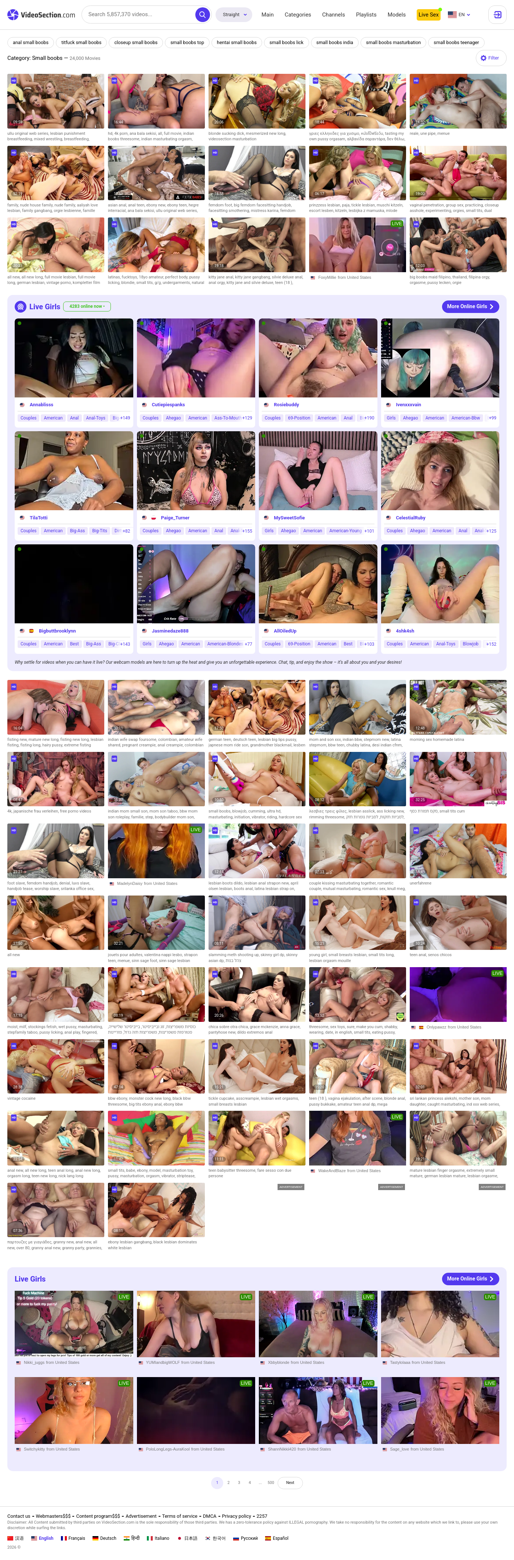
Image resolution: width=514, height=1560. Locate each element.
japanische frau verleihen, (37, 811)
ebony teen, (178, 205)
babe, (131, 1170)
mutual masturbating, (342, 888)
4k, (10, 811)
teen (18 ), (284, 282)
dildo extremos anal (254, 1032)
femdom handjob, (43, 883)
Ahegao (173, 417)
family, (13, 205)
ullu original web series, (28, 133)
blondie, (129, 282)
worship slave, (48, 888)
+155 (247, 530)
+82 (126, 530)
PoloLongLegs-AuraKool (168, 1449)
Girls (391, 417)
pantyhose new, (223, 1032)
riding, (273, 817)
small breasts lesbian (228, 1104)
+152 (491, 643)
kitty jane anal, (222, 277)
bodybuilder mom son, (175, 817)
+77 (248, 643)
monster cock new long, (151, 1098)
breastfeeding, (77, 139)
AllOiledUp (285, 630)
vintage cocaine (21, 1098)
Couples (28, 417)
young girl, (319, 954)
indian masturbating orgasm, (167, 139)
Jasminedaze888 (170, 630)
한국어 (215, 1538)
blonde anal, (395, 1098)
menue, (124, 960)
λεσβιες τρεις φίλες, (328, 811)
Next (298, 1484)
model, (156, 1170)
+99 (492, 418)
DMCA (210, 1516)
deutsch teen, (245, 739)
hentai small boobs (239, 42)
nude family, (65, 205)
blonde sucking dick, (227, 133)
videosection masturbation (232, 139)
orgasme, (418, 282)
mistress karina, (265, 210)
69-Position (299, 417)
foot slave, (17, 883)
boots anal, (244, 888)
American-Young (345, 530)
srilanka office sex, (77, 888)
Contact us (18, 1516)
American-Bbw (466, 417)
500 (274, 1484)
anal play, (73, 1032)
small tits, (475, 210)
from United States (354, 277)
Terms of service (180, 1516)
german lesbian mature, (446, 1176)
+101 (369, 530)
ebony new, (156, 205)
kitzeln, (342, 210)
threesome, (319, 1026)
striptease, (186, 1176)
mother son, (470, 1098)
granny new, (64, 1242)
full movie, (173, 133)
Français (73, 1538)
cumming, (257, 811)
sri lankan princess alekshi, (434, 1098)
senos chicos (440, 954)
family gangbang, (38, 210)
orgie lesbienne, (68, 210)
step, (150, 817)
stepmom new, (377, 739)
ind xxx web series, (483, 1104)
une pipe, (428, 133)
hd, (111, 133)
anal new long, (88, 1170)
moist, (13, 1026)
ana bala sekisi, (144, 133)
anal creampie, (171, 745)
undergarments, (177, 282)
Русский (245, 1538)
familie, (138, 817)
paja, (346, 205)
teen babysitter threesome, (233, 1170)
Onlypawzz (436, 1027)
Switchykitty (34, 1449)
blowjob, (240, 811)
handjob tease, (21, 888)
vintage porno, (59, 282)
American (53, 417)
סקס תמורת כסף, (424, 811)
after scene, (373, 1098)
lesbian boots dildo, (226, 883)
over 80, (23, 1248)
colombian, (168, 739)
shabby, (391, 1026)
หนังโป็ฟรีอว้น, (373, 133)
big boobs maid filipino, (431, 277)
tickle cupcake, (222, 1098)
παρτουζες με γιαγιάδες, (30, 1242)
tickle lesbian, (364, 205)
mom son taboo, (164, 811)
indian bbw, (353, 739)
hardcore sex (290, 817)
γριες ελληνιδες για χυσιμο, (335, 133)
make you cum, (370, 1026)
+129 (247, 418)
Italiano (158, 1538)
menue (443, 133)
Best (74, 643)
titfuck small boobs (82, 42)
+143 (125, 643)
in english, (344, 1032)
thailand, (460, 277)
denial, (65, 883)
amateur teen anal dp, (357, 1104)
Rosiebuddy (286, 404)
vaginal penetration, (428, 205)
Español (277, 1538)
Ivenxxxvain (408, 404)
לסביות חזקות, (390, 817)
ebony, (143, 1170)
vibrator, (259, 817)
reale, (415, 133)
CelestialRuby (411, 517)
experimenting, (439, 210)
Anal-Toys (95, 417)
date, (330, 1032)
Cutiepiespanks (168, 404)
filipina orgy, (479, 277)
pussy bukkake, (323, 1104)
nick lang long (70, 1176)
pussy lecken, (439, 282)
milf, (23, 1026)
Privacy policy (236, 1516)
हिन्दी (132, 1538)
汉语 (15, 1538)
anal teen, (137, 205)
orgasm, (154, 1176)
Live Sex (429, 14)
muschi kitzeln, (390, 205)
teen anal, (419, 954)
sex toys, (338, 1026)
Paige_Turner (175, 517)
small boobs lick (289, 42)
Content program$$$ (98, 1516)
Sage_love (399, 1449)
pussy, (114, 1176)
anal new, (16, 1170)
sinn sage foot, (145, 960)
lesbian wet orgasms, (280, 1098)
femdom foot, (221, 205)
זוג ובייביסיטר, (152, 1026)
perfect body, (177, 277)
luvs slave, (81, 883)
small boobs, (220, 811)
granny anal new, (46, 1248)
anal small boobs (31, 42)
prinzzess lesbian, (325, 205)
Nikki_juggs (34, 1363)
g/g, (159, 282)
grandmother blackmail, (271, 745)
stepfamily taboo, (23, 1032)
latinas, (115, 277)
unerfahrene (420, 883)
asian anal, (118, 205)
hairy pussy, (53, 745)
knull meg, (396, 888)
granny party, (74, 1248)
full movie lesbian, (61, 277)
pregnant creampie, (140, 745)
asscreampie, (248, 1098)
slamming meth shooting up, (235, 954)
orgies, (459, 210)
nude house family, (37, 205)
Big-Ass (77, 530)
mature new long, (44, 739)
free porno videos (75, 811)
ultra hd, (274, 811)
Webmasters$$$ (53, 1516)
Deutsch (104, 1538)
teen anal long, (61, 1170)
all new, (14, 277)
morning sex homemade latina (437, 739)
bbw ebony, (118, 1098)
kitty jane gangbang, (253, 277)
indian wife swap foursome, (133, 739)
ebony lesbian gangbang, (130, 1242)
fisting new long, (75, 739)
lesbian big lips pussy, (277, 739)
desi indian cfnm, (387, 745)
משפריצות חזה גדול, (139, 1032)
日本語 (187, 1538)
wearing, (317, 1032)
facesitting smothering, (230, 210)
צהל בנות (233, 960)
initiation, (242, 817)
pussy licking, (51, 1032)
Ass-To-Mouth (228, 417)
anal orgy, (218, 282)
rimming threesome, (327, 817)
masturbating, (221, 817)
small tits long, (381, 954)
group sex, (455, 205)
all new (13, 954)
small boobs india (338, 42)
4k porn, (122, 133)
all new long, (32, 277)
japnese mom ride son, (229, 745)
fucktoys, (130, 277)
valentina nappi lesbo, (164, 954)
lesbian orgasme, (482, 1176)
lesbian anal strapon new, (267, 883)
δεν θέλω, (396, 139)
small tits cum (452, 811)
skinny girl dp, (273, 954)
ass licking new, (391, 811)
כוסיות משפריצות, (180, 1026)
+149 (125, 418)
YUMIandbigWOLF (163, 1363)
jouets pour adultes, (126, 954)
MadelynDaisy (129, 883)
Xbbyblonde (278, 1363)
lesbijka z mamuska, (367, 210)
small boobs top (189, 42)
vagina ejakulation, (345, 1098)
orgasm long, (19, 1176)
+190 (369, 418)
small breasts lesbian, (349, 954)
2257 (262, 1516)
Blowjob (471, 643)
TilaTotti (38, 517)
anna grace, (290, 1026)
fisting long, (32, 745)
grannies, (94, 1248)
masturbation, (133, 1176)
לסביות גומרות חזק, (375, 817)
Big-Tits (99, 530)
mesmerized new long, (266, 133)
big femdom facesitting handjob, (263, 205)
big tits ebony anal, (146, 1104)
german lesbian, (31, 282)
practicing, (475, 205)
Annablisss (41, 404)
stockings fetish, (43, 1026)
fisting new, (18, 739)
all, (161, 133)
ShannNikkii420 (282, 1449)
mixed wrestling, (49, 139)
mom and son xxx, (326, 739)
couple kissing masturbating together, (343, 883)
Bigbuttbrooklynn (57, 630)
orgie (456, 282)
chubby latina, (359, 745)
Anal (74, 417)
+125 (491, 530)
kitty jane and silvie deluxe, (251, 282)
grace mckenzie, (265, 1026)
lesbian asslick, (362, 811)
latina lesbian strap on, (275, 888)
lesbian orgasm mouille (330, 960)
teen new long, (45, 1176)
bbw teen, (337, 745)
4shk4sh (405, 630)
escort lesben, (322, 210)
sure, (351, 1026)
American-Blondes (225, 643)
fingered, (89, 1032)
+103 (369, 643)
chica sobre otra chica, (229, 1026)
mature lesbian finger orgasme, (438, 1170)
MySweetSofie (289, 517)
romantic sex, (374, 888)
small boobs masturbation (398, 42)
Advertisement (141, 1516)
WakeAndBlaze (332, 1170)
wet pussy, (68, 1026)
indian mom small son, (128, 811)
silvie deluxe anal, (287, 277)
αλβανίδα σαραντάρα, (367, 139)
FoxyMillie (327, 277)
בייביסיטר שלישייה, (124, 1026)
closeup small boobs (137, 42)
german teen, (221, 739)
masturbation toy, (177, 1170)
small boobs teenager (461, 42)
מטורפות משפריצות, (174, 1032)
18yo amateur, (152, 277)
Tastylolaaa (400, 1363)
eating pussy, (383, 1032)
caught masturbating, (447, 1104)
